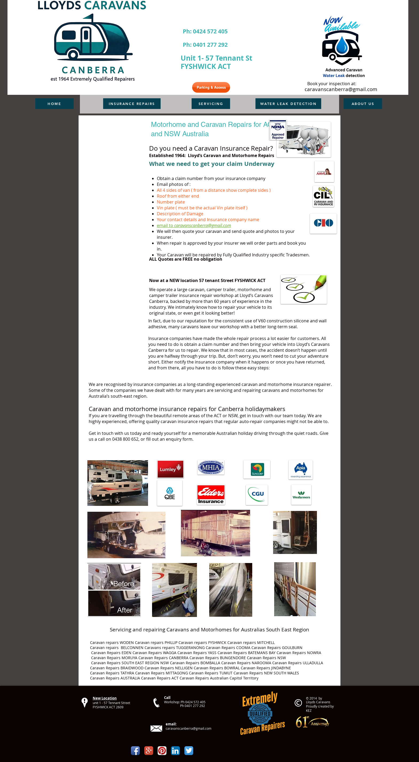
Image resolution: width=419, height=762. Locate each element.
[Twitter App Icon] (188, 750)
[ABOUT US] (363, 103)
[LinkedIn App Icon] (175, 750)
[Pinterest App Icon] (162, 750)
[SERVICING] (211, 103)
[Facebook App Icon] (135, 750)
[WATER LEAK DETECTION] (288, 103)
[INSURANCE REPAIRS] (132, 103)
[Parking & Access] (211, 87)
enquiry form (179, 439)
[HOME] (54, 103)
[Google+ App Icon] (148, 750)
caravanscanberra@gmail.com (341, 89)
